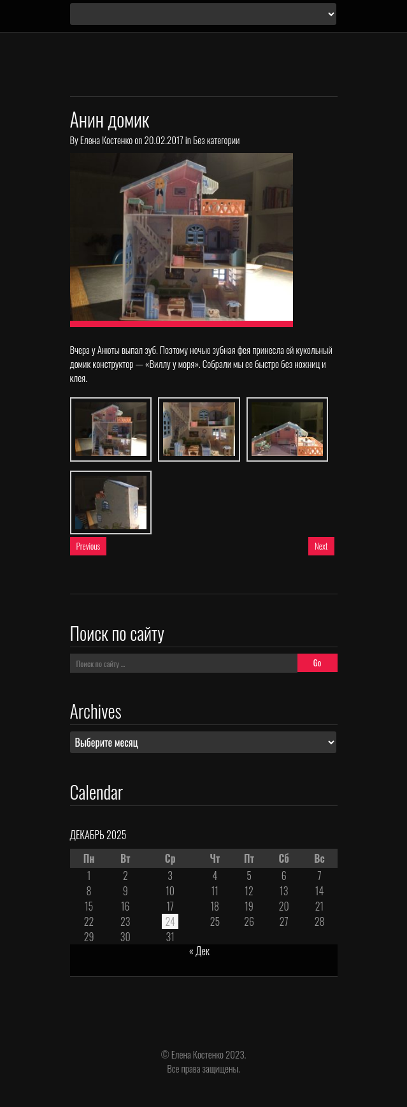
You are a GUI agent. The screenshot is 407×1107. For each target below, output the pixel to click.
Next (321, 545)
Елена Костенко (106, 140)
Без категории (216, 140)
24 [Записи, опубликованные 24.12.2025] (170, 921)
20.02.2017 (163, 140)
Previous (88, 545)
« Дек (199, 950)
